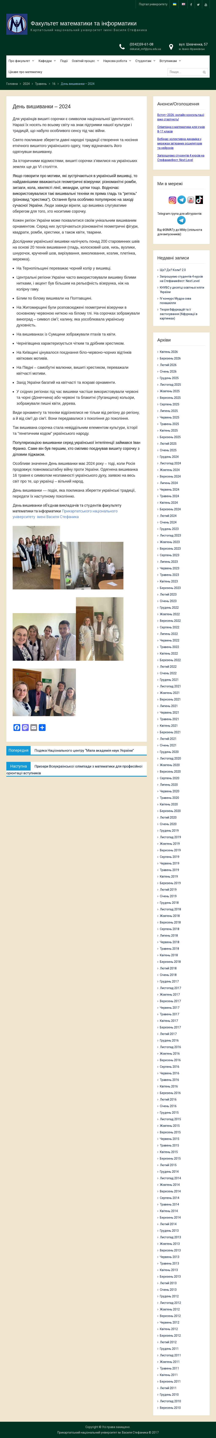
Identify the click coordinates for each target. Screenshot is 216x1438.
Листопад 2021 (170, 686)
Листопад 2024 (170, 463)
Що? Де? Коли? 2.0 (173, 270)
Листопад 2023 (170, 535)
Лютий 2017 (168, 1034)
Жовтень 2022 (170, 614)
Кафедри (45, 61)
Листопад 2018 (170, 909)
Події (64, 61)
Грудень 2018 (169, 902)
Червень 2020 (169, 791)
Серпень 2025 (169, 404)
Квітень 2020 (169, 804)
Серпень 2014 (169, 1198)
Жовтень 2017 (170, 994)
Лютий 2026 (168, 365)
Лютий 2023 (168, 594)
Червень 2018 (169, 942)
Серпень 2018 (169, 929)
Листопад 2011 (170, 1355)
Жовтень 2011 (170, 1362)
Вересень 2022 (170, 620)
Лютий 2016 (168, 1099)
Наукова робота (115, 61)
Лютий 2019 (168, 889)
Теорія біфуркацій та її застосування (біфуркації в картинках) (178, 314)
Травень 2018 (169, 948)
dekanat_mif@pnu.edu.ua (145, 49)
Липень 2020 (169, 784)
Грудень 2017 (169, 981)
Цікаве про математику (25, 72)
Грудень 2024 (169, 456)
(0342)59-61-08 (141, 45)
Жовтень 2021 (170, 693)
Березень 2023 (170, 588)
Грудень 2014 (169, 1171)
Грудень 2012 (169, 1296)
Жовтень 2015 (170, 1125)
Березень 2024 (170, 509)
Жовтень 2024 (170, 470)
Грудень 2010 (169, 1394)
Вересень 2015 (170, 1132)
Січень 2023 (168, 601)
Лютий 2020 (168, 817)
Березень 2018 (170, 961)
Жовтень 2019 (170, 843)
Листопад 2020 (170, 758)
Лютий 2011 (168, 1388)
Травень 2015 (169, 1145)
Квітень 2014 (169, 1211)
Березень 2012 (170, 1335)
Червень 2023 (169, 568)
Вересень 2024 (170, 476)
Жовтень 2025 (170, 391)
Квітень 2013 (169, 1270)
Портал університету (153, 4)
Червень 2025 (169, 417)
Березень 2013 (170, 1276)
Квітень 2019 (169, 876)
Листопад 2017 (170, 988)
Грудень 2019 (169, 830)
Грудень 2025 (169, 378)
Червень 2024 (169, 489)
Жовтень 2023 (170, 542)
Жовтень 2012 (170, 1309)
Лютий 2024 (168, 515)
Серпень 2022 (169, 627)
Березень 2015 (170, 1158)
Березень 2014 (170, 1217)
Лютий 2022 (168, 666)
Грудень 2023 (169, 529)
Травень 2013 (169, 1263)
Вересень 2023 (170, 548)
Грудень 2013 (169, 1230)
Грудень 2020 (169, 752)
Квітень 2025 (169, 430)
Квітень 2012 (169, 1329)
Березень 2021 (170, 732)
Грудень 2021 (169, 679)
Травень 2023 (169, 575)
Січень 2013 (168, 1289)
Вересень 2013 (170, 1250)
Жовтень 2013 (170, 1243)
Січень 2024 (168, 522)
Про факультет (19, 61)
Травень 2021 (169, 719)
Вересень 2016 (170, 1060)
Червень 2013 (169, 1257)
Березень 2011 (170, 1381)
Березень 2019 (170, 883)
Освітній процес (83, 61)
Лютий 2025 (168, 443)
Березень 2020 (170, 811)
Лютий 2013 (168, 1283)
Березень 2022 (170, 660)
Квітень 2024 (169, 502)
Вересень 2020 (170, 771)
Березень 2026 (170, 358)
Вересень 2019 (170, 850)
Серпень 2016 (169, 1066)
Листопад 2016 (170, 1047)
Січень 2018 (168, 975)
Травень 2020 (169, 798)
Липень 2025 (169, 411)
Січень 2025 (168, 450)
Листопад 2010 (170, 1401)
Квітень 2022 (169, 653)
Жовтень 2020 (170, 765)
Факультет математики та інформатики (83, 23)
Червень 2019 (169, 863)
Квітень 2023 (169, 581)
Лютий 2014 (168, 1224)
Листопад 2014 (170, 1178)
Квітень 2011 (169, 1375)
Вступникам (168, 61)
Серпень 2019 (169, 857)
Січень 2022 (168, 673)
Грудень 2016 (169, 1040)
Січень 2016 (168, 1106)
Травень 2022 (169, 647)
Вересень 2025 (170, 397)
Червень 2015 (169, 1139)
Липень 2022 (169, 634)
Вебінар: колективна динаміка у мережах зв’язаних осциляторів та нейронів (179, 143)
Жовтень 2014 (170, 1184)
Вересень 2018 (170, 922)
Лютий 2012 (168, 1342)
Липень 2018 (169, 935)
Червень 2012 (169, 1322)
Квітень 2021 (169, 725)
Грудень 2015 (169, 1112)
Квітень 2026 (169, 352)
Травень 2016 (169, 1080)
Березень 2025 (170, 437)
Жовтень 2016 (170, 1053)
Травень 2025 (169, 424)
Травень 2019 (169, 870)
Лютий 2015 (168, 1165)
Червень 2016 (169, 1073)
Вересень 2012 (170, 1316)
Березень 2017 (170, 1027)
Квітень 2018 (169, 955)
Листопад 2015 (170, 1119)
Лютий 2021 (168, 738)
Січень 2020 (168, 824)
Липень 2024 (169, 483)
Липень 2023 (169, 561)
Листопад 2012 (170, 1303)
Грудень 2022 (169, 607)
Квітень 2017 (169, 1020)
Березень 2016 (170, 1093)
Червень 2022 (169, 640)
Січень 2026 (168, 371)
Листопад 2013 (170, 1237)
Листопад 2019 (170, 837)
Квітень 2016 (169, 1086)
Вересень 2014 (170, 1191)
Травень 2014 (169, 1204)
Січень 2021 (168, 745)
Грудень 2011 (169, 1348)
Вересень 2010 (170, 1407)
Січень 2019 (168, 896)
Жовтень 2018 (170, 916)
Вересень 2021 (170, 699)
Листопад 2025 (170, 384)
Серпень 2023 (169, 555)
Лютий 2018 (168, 968)
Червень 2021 (169, 712)
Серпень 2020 (169, 778)
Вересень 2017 (170, 1001)
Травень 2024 (169, 496)
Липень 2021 (169, 706)
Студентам (143, 61)
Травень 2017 (169, 1014)
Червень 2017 (169, 1007)
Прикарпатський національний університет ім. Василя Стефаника (102, 1432)
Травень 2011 (169, 1368)
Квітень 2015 (169, 1152)
